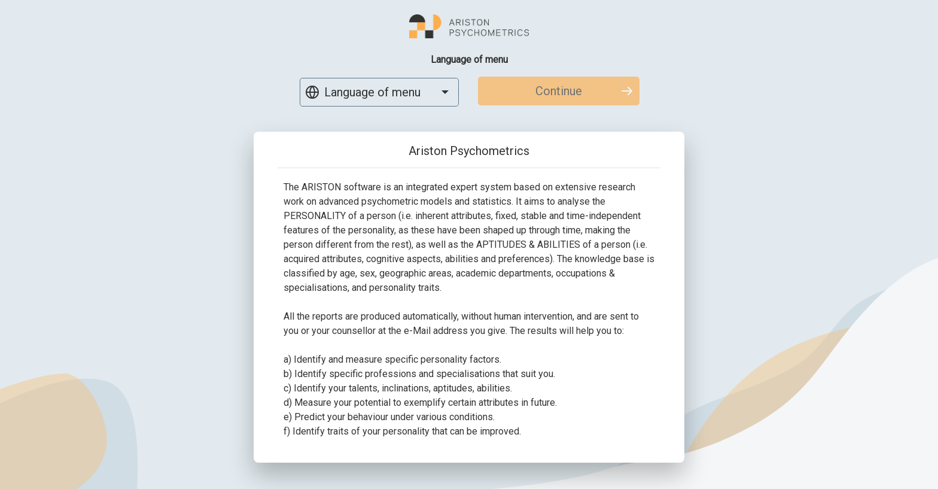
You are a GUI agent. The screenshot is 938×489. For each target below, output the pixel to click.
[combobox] (379, 92)
